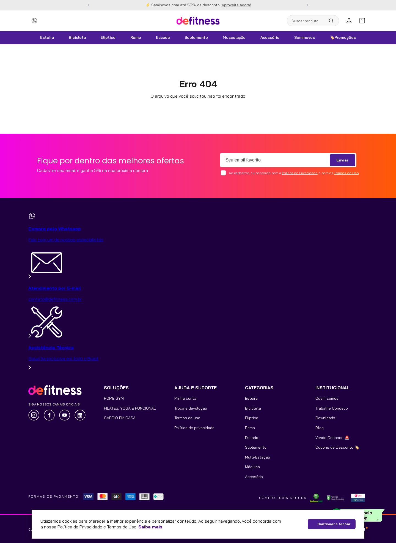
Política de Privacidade (300, 173)
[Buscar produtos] (333, 20)
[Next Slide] (307, 5)
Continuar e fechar (333, 524)
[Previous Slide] (88, 5)
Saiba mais (150, 527)
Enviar (342, 160)
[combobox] (313, 20)
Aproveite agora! (236, 4)
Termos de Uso (346, 173)
